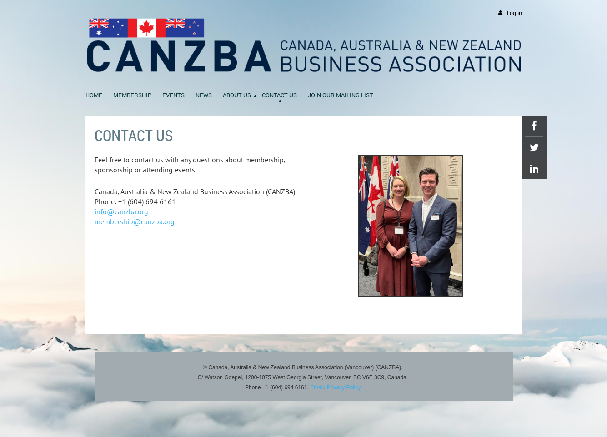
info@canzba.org (121, 211)
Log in (514, 13)
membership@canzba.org (135, 221)
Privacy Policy (344, 387)
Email (317, 387)
